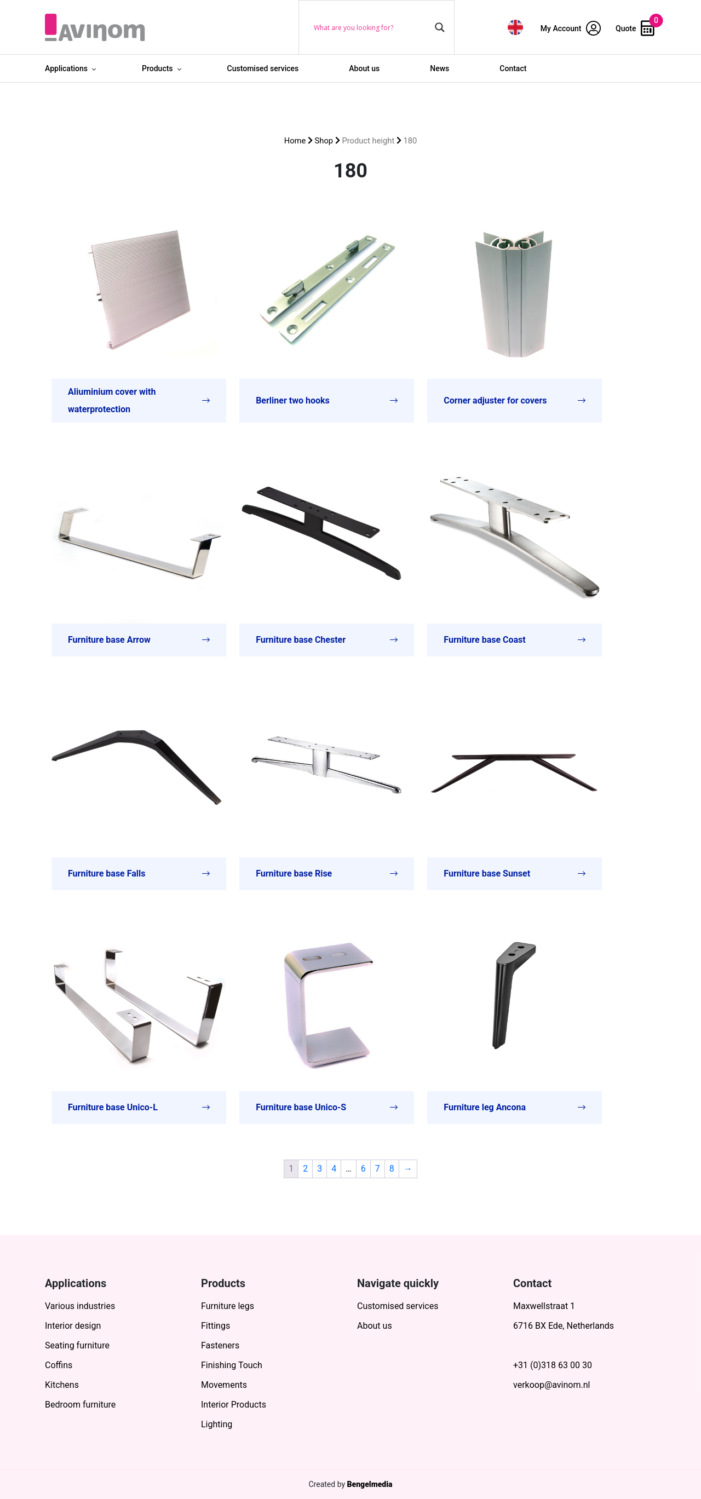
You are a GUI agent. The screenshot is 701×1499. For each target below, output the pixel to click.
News (439, 68)
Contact (512, 68)
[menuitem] (515, 27)
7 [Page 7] (377, 1168)
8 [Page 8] (391, 1168)
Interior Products (233, 1404)
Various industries (80, 1306)
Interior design (73, 1326)
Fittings (215, 1326)
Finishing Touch (231, 1365)
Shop (324, 141)
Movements (224, 1385)
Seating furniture (77, 1345)
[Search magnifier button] (439, 27)
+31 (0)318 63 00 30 (552, 1365)
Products (157, 68)
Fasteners (220, 1345)
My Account (571, 28)
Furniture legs (227, 1306)
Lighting (216, 1424)
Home (295, 141)
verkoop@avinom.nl (551, 1385)
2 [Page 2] (305, 1168)
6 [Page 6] (363, 1168)
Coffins (58, 1365)
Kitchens (62, 1385)
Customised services (263, 68)
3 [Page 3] (319, 1168)
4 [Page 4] (333, 1168)
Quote (635, 28)
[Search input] (371, 27)
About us (364, 68)
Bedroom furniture (80, 1404)
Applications (66, 68)
